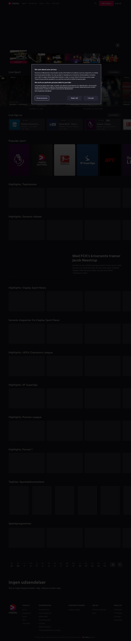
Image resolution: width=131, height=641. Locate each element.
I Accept (91, 98)
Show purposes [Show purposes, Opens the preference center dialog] (42, 98)
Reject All (74, 98)
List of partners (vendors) (43, 91)
